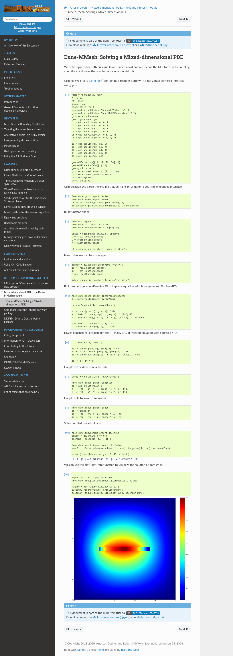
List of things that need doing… (21, 391)
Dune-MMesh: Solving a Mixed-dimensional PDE (24, 303)
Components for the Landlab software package (24, 311)
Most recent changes (27, 27)
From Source (10, 83)
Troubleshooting (13, 88)
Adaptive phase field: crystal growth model (24, 230)
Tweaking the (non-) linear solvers (21, 129)
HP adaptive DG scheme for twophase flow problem (24, 285)
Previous (73, 18)
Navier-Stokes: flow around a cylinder (25, 206)
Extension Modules (13, 64)
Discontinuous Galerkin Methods (21, 170)
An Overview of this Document (21, 45)
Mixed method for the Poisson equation (26, 212)
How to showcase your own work (23, 351)
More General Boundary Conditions (22, 124)
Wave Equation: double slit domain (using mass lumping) (24, 191)
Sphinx (81, 649)
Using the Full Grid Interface (18, 156)
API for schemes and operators (20, 270)
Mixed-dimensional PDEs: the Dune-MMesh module (23, 294)
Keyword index (12, 367)
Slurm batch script (14, 381)
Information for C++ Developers (20, 340)
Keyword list (27, 23)
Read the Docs (130, 649)
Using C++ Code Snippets (17, 264)
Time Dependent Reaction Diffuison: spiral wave (24, 182)
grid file (95, 80)
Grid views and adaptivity (17, 259)
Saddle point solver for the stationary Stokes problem (23, 199)
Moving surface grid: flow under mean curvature (25, 238)
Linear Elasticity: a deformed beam (23, 175)
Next (183, 18)
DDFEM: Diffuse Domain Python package (22, 320)
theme (100, 649)
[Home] (65, 7)
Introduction (9, 102)
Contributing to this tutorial (19, 346)
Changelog (8, 357)
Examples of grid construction (19, 140)
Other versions (27, 30)
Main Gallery (9, 59)
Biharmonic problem (14, 223)
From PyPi (8, 77)
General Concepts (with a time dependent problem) (19, 109)
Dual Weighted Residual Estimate (23, 245)
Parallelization (10, 145)
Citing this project (14, 335)
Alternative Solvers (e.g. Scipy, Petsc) (23, 135)
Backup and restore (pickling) (19, 151)
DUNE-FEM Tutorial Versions (20, 362)
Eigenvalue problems (14, 217)
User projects (78, 7)
